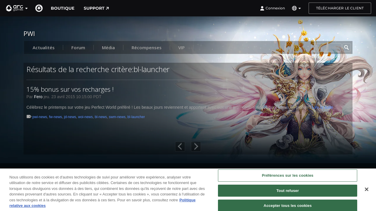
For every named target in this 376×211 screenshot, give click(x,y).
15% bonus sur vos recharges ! (70, 89)
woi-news (85, 117)
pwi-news (39, 117)
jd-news (70, 117)
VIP (181, 47)
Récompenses (147, 47)
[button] (17, 8)
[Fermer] (366, 192)
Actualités (44, 47)
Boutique (62, 8)
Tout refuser (287, 193)
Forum (78, 47)
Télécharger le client (340, 8)
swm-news (117, 117)
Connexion (272, 8)
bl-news (101, 117)
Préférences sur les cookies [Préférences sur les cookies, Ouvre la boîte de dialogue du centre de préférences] (287, 178)
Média (108, 47)
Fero (38, 96)
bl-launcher (136, 117)
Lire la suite (322, 107)
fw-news (55, 117)
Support (96, 8)
